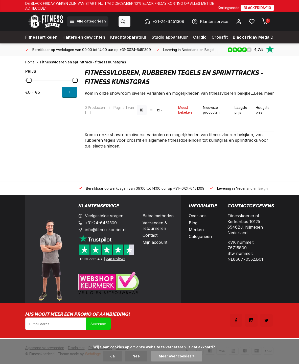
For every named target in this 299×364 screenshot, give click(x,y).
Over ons (197, 215)
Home (32, 62)
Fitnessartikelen (41, 37)
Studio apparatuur (170, 37)
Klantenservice (210, 21)
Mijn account (155, 242)
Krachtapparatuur (128, 37)
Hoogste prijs (262, 110)
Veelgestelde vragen (104, 215)
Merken (196, 229)
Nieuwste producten (211, 110)
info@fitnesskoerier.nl (105, 229)
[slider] (28, 80)
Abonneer (98, 324)
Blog (193, 222)
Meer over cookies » (177, 356)
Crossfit (220, 37)
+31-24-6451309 (164, 21)
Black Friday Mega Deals (257, 37)
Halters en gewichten (83, 37)
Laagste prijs (241, 110)
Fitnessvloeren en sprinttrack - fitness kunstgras (83, 62)
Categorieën (200, 236)
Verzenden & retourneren (155, 225)
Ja (112, 356)
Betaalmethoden (158, 215)
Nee (136, 356)
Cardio (199, 37)
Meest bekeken (185, 110)
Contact (150, 235)
